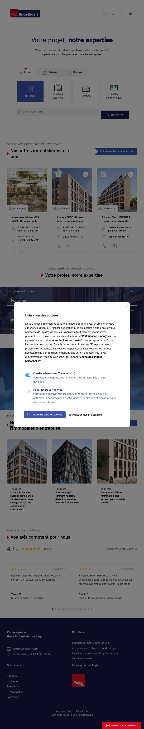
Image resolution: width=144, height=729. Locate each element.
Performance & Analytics (48, 390)
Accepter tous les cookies (44, 415)
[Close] (126, 306)
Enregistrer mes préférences (85, 414)
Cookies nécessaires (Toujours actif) (54, 373)
